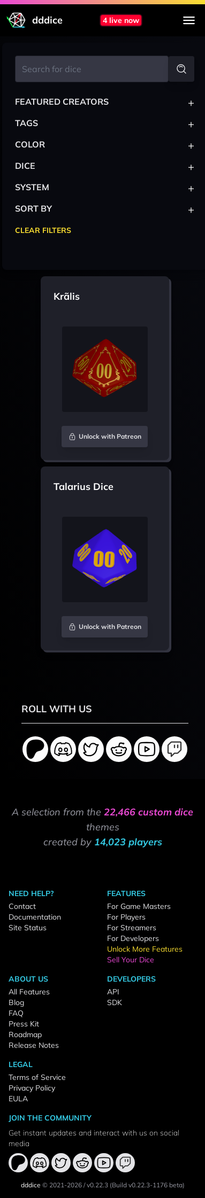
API (113, 992)
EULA (18, 1098)
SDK (114, 1002)
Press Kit (24, 1024)
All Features (29, 992)
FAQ (16, 1013)
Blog (16, 1002)
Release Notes (34, 1045)
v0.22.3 (97, 1185)
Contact (22, 906)
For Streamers (131, 927)
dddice (31, 1185)
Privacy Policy (32, 1088)
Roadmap (25, 1034)
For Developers (133, 938)
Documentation (35, 917)
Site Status (28, 927)
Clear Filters (43, 230)
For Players (126, 917)
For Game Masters (139, 906)
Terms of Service (37, 1077)
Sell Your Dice (130, 959)
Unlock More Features (145, 949)
